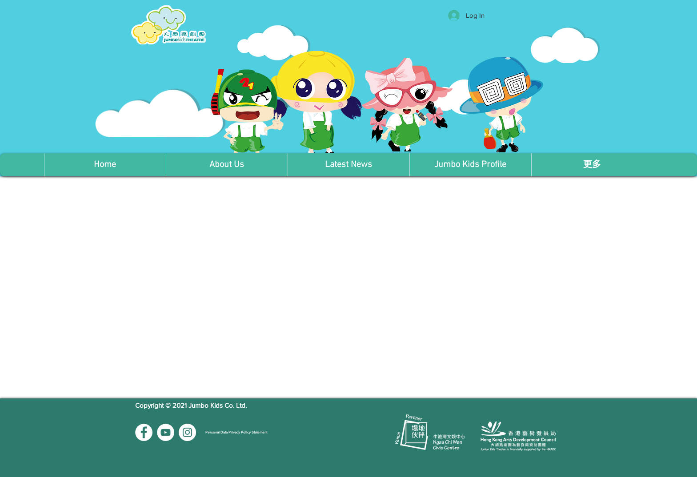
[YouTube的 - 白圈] (165, 432)
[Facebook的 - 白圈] (143, 432)
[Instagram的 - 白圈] (187, 432)
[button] (227, 164)
